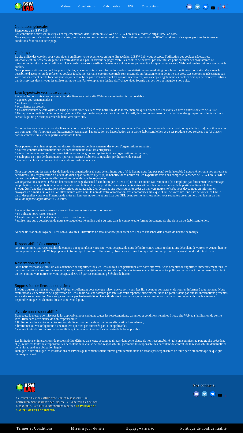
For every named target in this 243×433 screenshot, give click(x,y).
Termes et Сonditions (34, 428)
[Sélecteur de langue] (224, 6)
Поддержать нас (140, 428)
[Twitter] (198, 8)
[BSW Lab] (24, 6)
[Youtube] (213, 8)
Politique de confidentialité (203, 428)
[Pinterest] (218, 8)
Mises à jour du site (88, 428)
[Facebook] (189, 8)
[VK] (206, 8)
